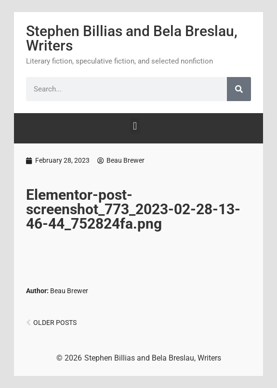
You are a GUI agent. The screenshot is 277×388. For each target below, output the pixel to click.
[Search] (239, 89)
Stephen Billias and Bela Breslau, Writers (131, 38)
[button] (134, 126)
